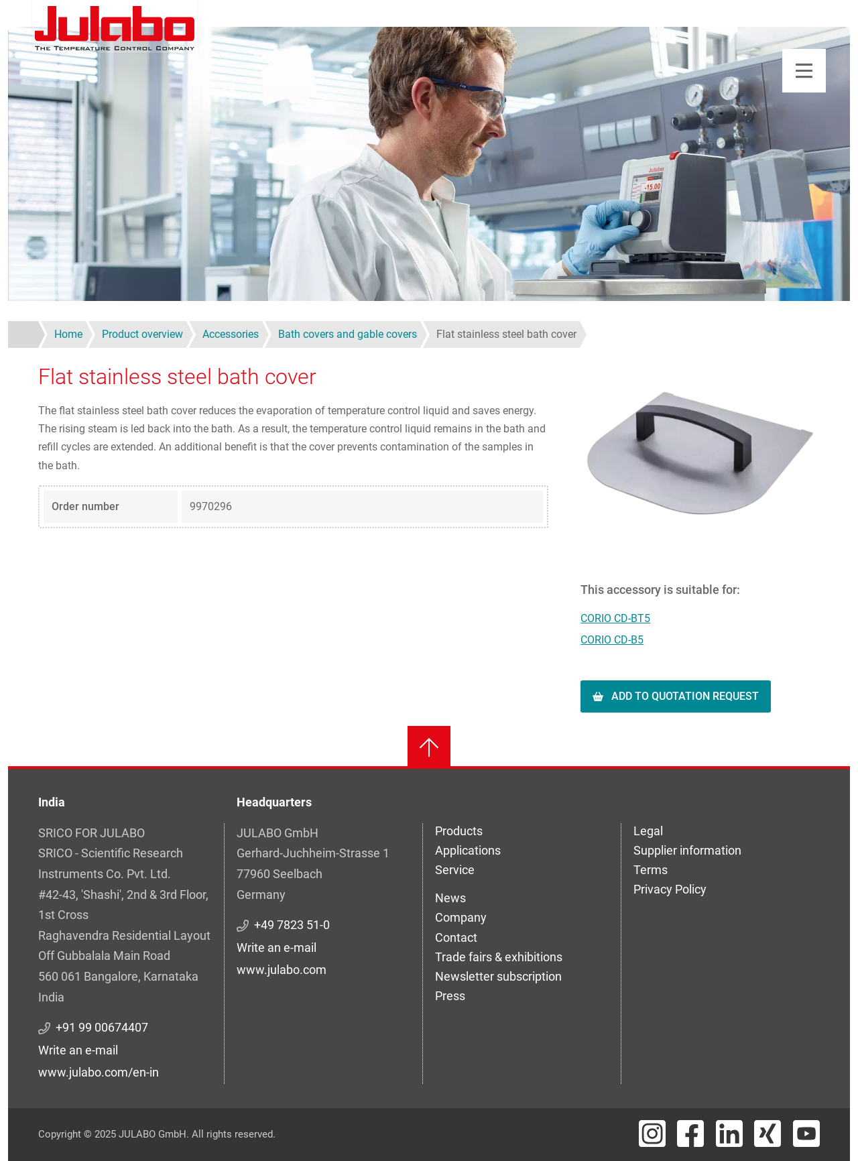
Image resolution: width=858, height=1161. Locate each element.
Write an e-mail (78, 1050)
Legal (648, 831)
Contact (456, 937)
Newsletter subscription (498, 976)
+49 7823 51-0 (292, 925)
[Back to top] (429, 747)
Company (461, 917)
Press (450, 996)
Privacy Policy (670, 889)
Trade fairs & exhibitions (498, 957)
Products (459, 831)
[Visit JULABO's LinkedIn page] (729, 1133)
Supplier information (687, 850)
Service (455, 870)
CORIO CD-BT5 (615, 618)
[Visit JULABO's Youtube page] (806, 1133)
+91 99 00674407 (102, 1027)
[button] (700, 452)
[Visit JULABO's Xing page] (767, 1133)
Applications (468, 850)
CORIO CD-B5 (612, 639)
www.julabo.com (281, 970)
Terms (650, 870)
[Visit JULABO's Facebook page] (690, 1133)
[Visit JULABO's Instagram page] (652, 1133)
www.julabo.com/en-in (98, 1072)
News (450, 898)
